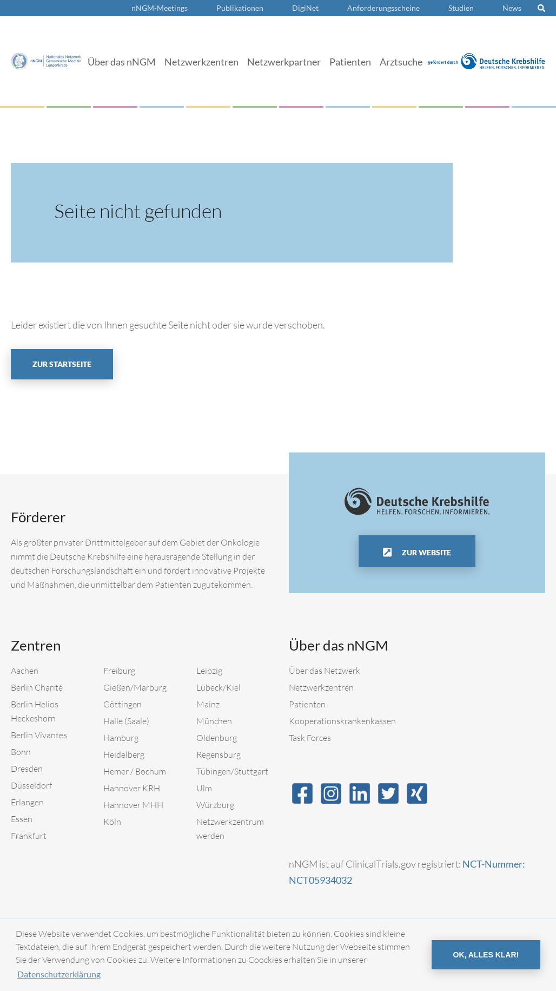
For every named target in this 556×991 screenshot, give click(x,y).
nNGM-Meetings (159, 7)
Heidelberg (123, 754)
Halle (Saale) (126, 721)
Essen (21, 818)
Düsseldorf (31, 785)
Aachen (24, 670)
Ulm (204, 788)
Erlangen (27, 802)
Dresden (27, 768)
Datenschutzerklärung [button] (59, 974)
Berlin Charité (37, 687)
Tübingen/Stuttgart (232, 771)
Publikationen (239, 7)
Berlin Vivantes (39, 735)
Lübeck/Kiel (218, 687)
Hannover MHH (133, 804)
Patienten (350, 62)
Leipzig (209, 670)
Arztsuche (401, 62)
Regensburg (218, 754)
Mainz (208, 704)
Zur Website (425, 552)
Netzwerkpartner (284, 62)
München (214, 721)
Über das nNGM (122, 62)
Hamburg (120, 737)
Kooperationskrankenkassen (342, 721)
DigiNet (305, 7)
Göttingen (122, 704)
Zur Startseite (61, 364)
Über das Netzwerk (324, 670)
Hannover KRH (131, 788)
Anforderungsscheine (383, 7)
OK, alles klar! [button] (486, 954)
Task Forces (310, 737)
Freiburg (119, 670)
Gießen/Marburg (135, 687)
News (511, 7)
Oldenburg (216, 737)
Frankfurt (29, 835)
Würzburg (215, 804)
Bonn (21, 751)
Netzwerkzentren (201, 62)
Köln (112, 821)
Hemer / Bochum (134, 771)
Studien (461, 7)
